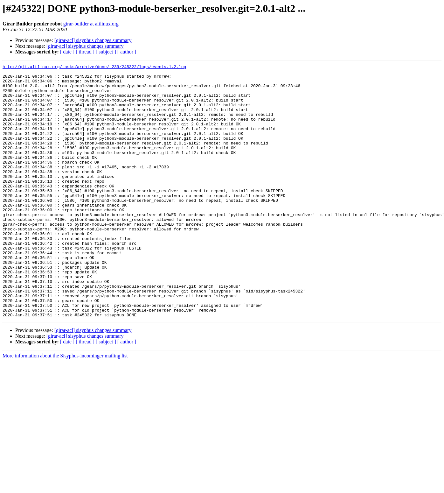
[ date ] (67, 51)
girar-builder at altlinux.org (91, 23)
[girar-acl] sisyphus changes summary (93, 40)
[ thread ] (85, 51)
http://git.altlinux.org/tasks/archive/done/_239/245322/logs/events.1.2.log (94, 67)
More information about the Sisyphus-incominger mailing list (65, 406)
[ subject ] (106, 51)
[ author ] (126, 51)
